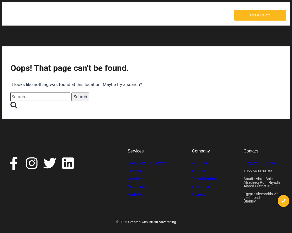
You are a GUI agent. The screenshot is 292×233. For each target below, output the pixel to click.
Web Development (143, 179)
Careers (181, 15)
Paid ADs (135, 194)
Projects (198, 171)
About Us (83, 15)
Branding (135, 171)
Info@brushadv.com (260, 163)
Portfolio (131, 15)
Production (136, 187)
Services (108, 15)
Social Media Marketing (147, 163)
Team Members (204, 179)
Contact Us (156, 15)
